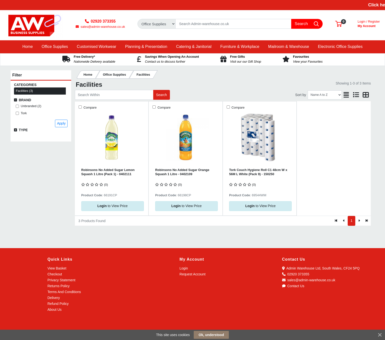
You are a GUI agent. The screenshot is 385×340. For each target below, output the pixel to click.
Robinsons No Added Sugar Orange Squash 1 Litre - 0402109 (182, 172)
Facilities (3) (24, 91)
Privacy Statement (61, 280)
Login (183, 268)
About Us (54, 310)
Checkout (54, 274)
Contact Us (293, 286)
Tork (24, 113)
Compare (89, 107)
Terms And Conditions (64, 292)
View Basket (56, 268)
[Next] (359, 221)
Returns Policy (58, 286)
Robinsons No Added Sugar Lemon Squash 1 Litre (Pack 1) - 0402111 (108, 172)
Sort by (300, 95)
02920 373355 (295, 274)
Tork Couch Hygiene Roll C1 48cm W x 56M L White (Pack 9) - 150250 (258, 172)
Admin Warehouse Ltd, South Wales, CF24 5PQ (321, 268)
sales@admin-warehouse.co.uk (308, 280)
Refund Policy (58, 304)
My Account (369, 23)
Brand (25, 100)
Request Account (192, 274)
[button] (338, 24)
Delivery (53, 298)
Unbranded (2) (31, 106)
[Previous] (344, 221)
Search (161, 95)
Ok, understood (211, 335)
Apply (61, 123)
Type (23, 130)
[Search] (233, 24)
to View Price (112, 206)
